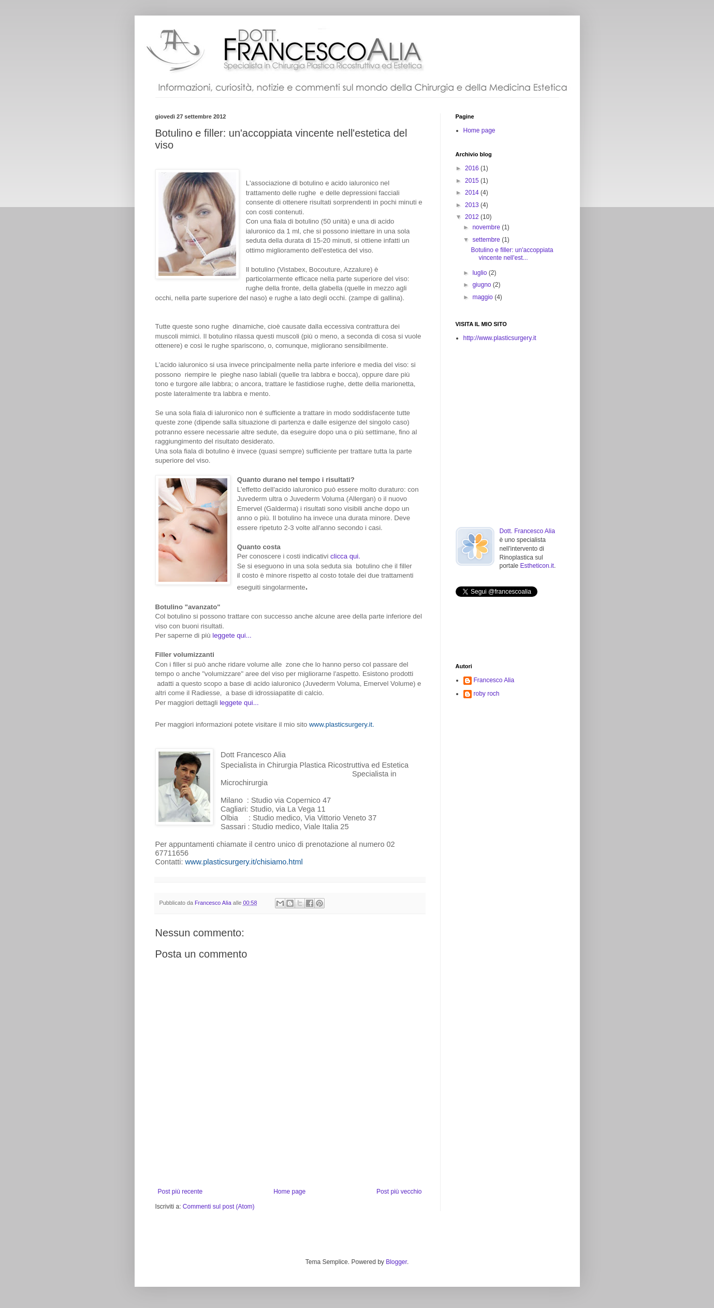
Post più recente (180, 1191)
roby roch (487, 693)
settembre (487, 239)
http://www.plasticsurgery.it (499, 338)
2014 (472, 192)
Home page (289, 1191)
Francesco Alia (214, 903)
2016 (472, 168)
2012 (472, 217)
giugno (482, 284)
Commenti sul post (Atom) (219, 1206)
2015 (472, 180)
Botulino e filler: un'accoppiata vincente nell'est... (512, 253)
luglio (480, 272)
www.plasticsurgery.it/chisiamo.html (244, 862)
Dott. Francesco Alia (527, 531)
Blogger (396, 1262)
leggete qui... (232, 635)
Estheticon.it (537, 565)
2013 (472, 205)
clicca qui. (345, 556)
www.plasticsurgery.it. (341, 724)
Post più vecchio (398, 1191)
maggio (483, 297)
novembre (487, 227)
